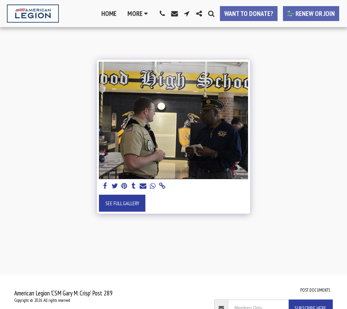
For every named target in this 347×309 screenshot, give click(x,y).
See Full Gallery (122, 203)
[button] (162, 13)
